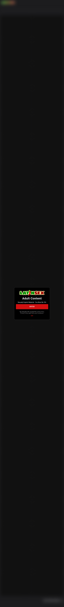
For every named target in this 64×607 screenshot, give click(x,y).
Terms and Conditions (37, 313)
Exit (32, 315)
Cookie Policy (40, 311)
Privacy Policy (24, 313)
